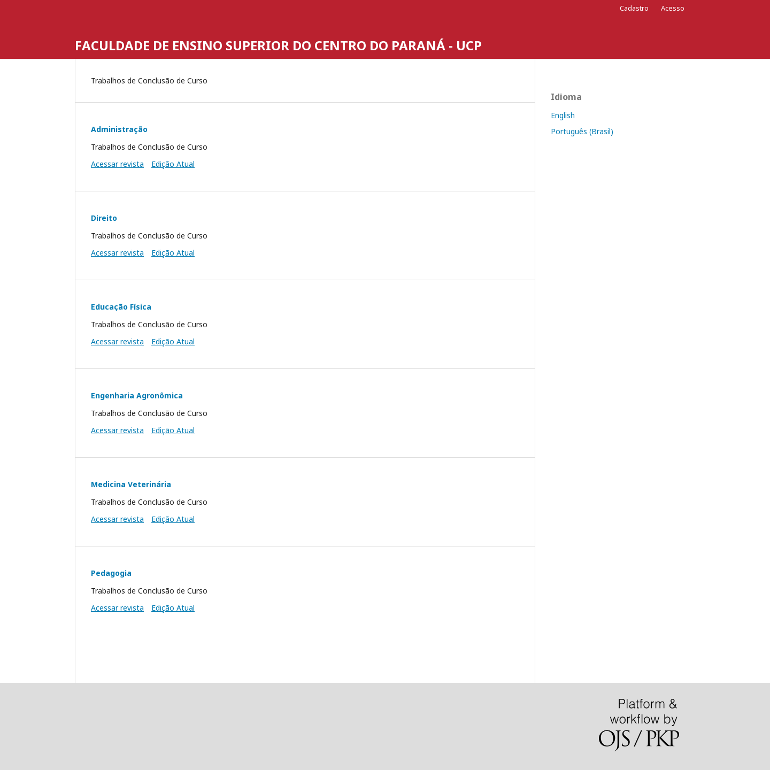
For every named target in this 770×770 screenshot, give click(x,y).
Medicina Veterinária (131, 484)
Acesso (672, 8)
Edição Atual (173, 164)
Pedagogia (111, 573)
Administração (119, 129)
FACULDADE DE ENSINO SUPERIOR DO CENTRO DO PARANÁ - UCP (278, 45)
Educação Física (121, 307)
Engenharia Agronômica (137, 395)
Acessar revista (117, 164)
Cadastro (634, 8)
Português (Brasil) (582, 131)
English (563, 115)
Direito (104, 218)
